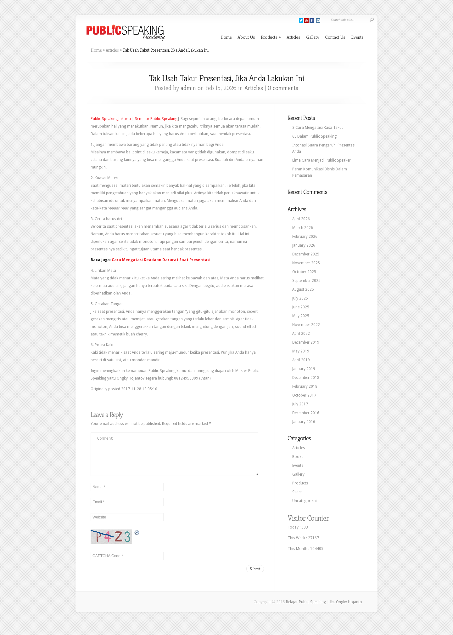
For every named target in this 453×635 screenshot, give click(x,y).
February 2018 (304, 386)
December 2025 (305, 254)
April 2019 (301, 360)
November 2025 (306, 263)
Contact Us (335, 37)
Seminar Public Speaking (156, 119)
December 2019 (305, 342)
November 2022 (306, 325)
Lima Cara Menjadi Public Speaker (321, 160)
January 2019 (303, 369)
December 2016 (305, 413)
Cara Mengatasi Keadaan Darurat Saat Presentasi (161, 260)
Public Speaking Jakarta (111, 119)
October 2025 (304, 272)
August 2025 (303, 289)
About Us (246, 37)
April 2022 (301, 333)
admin (188, 88)
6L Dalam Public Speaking (314, 136)
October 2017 (304, 395)
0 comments (283, 88)
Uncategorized (304, 501)
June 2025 (300, 307)
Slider (297, 492)
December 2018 (305, 377)
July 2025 (300, 298)
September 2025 (306, 280)
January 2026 (303, 245)
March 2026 (302, 228)
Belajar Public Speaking (306, 609)
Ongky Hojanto (349, 609)
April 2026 (301, 219)
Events (357, 37)
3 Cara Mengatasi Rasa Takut (317, 127)
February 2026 (304, 236)
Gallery (312, 37)
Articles (293, 37)
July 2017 (300, 404)
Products (271, 37)
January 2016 (303, 422)
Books (297, 457)
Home (226, 37)
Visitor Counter (308, 518)
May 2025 (300, 316)
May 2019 (300, 351)
